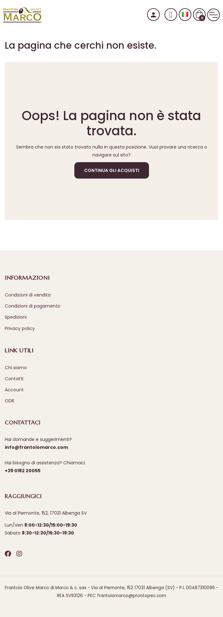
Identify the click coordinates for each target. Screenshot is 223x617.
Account (14, 390)
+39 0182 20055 (22, 470)
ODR (9, 401)
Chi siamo (16, 367)
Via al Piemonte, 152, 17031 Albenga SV (46, 513)
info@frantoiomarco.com (36, 447)
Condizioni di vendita (28, 295)
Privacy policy (20, 328)
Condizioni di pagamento (32, 306)
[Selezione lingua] (185, 14)
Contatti (14, 379)
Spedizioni (16, 317)
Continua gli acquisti (111, 170)
